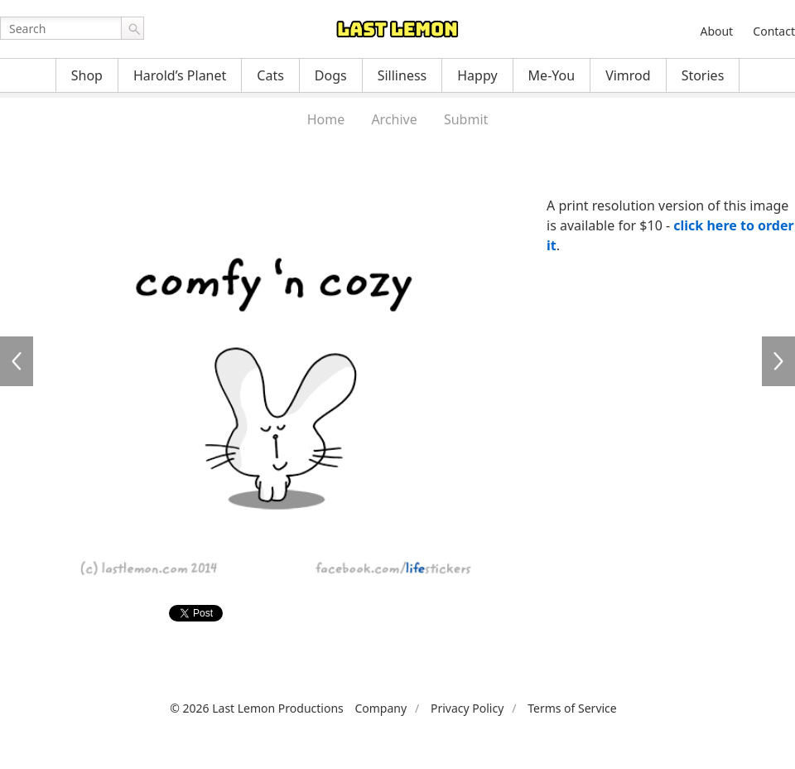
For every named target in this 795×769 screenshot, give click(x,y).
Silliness (402, 75)
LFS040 (16, 361)
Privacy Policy (467, 708)
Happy (477, 75)
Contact (774, 31)
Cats (270, 75)
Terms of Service (572, 708)
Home (326, 119)
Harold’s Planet (179, 75)
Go (132, 28)
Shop (87, 75)
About (716, 31)
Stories (703, 75)
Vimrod (628, 75)
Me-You (552, 75)
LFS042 (778, 361)
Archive (394, 119)
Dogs (331, 75)
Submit (466, 119)
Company (380, 708)
